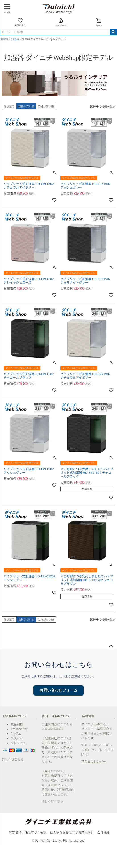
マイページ (60, 22)
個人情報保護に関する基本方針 (72, 832)
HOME (5, 39)
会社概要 (103, 832)
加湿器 (15, 39)
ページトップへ (110, 646)
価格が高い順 (46, 106)
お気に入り (20, 22)
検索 (113, 32)
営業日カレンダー (93, 761)
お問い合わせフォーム (58, 690)
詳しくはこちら (13, 759)
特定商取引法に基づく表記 (27, 832)
